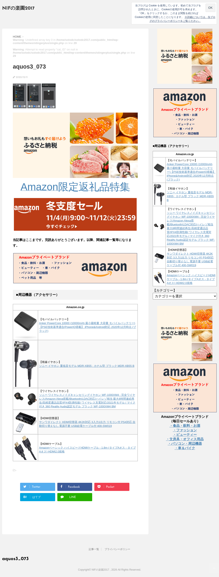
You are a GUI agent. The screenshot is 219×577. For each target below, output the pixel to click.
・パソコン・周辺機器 (185, 443)
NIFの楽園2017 (18, 8)
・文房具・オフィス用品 (185, 439)
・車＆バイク (185, 448)
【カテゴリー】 (165, 290)
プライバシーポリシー (117, 549)
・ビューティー (185, 434)
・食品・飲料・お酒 (184, 425)
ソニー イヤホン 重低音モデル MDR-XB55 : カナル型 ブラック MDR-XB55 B (87, 365)
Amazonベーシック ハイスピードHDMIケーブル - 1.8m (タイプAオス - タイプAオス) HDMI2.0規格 (191, 279)
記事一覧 (94, 549)
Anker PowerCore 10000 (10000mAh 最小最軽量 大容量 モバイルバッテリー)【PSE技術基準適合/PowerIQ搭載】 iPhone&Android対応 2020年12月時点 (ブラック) (87, 327)
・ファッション (185, 430)
